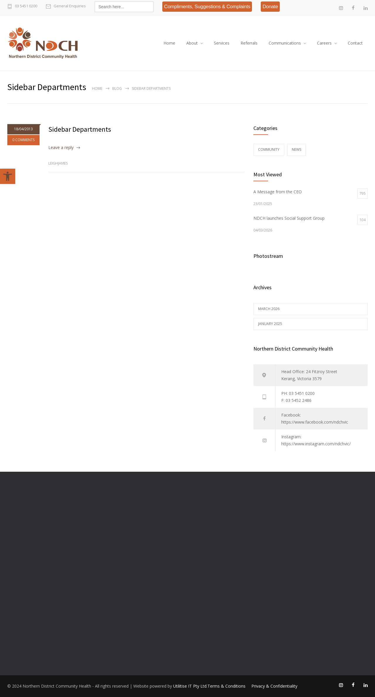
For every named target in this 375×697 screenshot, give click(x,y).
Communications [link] (285, 43)
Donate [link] (270, 6)
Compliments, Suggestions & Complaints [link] (207, 6)
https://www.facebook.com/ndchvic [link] (314, 422)
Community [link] (268, 149)
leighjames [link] (58, 163)
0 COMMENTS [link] (23, 139)
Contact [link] (355, 43)
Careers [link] (324, 43)
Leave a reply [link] (61, 147)
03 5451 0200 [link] (26, 6)
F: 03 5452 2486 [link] (296, 400)
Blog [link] (117, 88)
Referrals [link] (249, 43)
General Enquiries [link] (70, 6)
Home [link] (169, 43)
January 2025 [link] (270, 323)
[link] (7, 176)
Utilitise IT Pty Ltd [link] (190, 686)
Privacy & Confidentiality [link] (274, 686)
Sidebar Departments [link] (79, 129)
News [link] (296, 149)
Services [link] (221, 43)
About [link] (192, 43)
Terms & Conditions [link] (226, 686)
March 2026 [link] (268, 308)
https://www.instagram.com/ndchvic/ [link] (316, 443)
